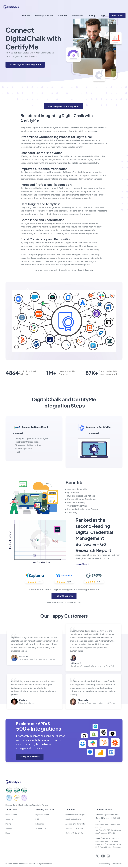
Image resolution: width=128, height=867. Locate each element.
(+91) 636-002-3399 (107, 838)
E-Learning (40, 824)
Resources (77, 15)
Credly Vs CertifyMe (73, 819)
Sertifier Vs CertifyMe (74, 828)
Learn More (82, 564)
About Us (9, 819)
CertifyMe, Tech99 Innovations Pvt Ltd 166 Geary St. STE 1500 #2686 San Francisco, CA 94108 (108, 828)
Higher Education (42, 815)
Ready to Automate (30, 757)
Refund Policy (11, 815)
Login (103, 15)
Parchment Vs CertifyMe (76, 815)
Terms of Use (117, 864)
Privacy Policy (105, 864)
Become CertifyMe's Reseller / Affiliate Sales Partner (27, 805)
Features (62, 15)
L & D (38, 819)
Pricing (91, 15)
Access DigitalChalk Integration (25, 64)
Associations (41, 828)
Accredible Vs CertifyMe (75, 824)
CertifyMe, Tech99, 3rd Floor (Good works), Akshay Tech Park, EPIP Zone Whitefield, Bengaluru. (108, 844)
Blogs (8, 833)
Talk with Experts (64, 596)
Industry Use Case (44, 15)
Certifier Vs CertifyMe (74, 833)
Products (25, 15)
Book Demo (117, 15)
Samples (9, 828)
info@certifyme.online (108, 815)
